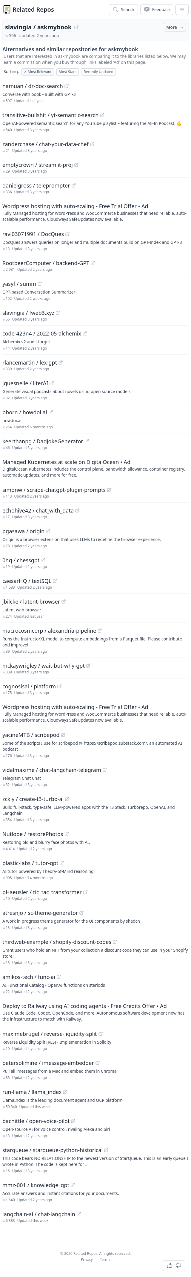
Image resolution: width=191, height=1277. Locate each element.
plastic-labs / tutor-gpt (30, 863)
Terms (105, 1259)
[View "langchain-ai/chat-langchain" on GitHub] (78, 1214)
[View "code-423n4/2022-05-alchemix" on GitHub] (84, 333)
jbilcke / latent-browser (31, 601)
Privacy (87, 1259)
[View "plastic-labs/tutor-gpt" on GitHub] (61, 863)
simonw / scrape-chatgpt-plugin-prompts (54, 489)
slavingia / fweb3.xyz (28, 312)
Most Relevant (38, 71)
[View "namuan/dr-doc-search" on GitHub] (66, 86)
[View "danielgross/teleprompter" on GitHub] (73, 185)
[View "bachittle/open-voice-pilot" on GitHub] (73, 1121)
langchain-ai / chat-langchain (38, 1214)
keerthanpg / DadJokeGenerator (42, 441)
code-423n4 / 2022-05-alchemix (41, 333)
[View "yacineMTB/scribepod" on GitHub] (63, 734)
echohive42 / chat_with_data (38, 510)
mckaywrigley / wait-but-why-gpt (43, 665)
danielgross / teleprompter (36, 185)
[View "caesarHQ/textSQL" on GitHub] (55, 580)
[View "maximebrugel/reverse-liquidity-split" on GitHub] (100, 1033)
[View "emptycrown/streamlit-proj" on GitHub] (76, 164)
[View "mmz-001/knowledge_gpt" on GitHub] (72, 1185)
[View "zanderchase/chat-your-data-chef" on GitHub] (92, 144)
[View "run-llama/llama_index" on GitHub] (65, 1091)
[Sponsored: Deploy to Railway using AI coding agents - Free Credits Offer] (95, 1012)
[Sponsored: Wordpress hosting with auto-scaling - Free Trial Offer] (95, 212)
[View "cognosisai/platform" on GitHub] (59, 686)
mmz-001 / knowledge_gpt (35, 1185)
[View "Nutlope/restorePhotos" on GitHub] (66, 834)
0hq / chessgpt (20, 560)
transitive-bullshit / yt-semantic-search (50, 115)
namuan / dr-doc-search (32, 86)
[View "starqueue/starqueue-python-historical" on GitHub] (106, 1150)
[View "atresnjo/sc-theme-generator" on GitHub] (81, 912)
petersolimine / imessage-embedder (48, 1062)
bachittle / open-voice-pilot (36, 1121)
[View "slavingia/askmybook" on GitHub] (76, 27)
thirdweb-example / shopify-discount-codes (56, 941)
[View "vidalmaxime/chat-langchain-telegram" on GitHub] (104, 769)
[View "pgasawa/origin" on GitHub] (48, 531)
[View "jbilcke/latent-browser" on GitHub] (63, 601)
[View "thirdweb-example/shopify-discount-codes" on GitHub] (115, 941)
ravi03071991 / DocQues (33, 234)
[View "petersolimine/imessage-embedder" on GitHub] (97, 1062)
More (175, 27)
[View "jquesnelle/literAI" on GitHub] (51, 383)
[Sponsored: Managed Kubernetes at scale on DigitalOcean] (95, 468)
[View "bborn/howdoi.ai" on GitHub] (50, 412)
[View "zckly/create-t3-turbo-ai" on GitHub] (67, 799)
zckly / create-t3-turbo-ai (33, 799)
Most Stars (68, 71)
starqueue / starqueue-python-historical (52, 1150)
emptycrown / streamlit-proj (37, 164)
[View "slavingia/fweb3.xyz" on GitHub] (58, 312)
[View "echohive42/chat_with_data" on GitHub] (77, 510)
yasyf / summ (19, 283)
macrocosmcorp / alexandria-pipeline (49, 630)
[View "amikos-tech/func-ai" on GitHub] (58, 976)
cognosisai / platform (29, 686)
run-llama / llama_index (31, 1091)
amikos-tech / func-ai (28, 976)
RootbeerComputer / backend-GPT (45, 263)
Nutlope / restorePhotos (32, 834)
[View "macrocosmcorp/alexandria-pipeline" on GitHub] (99, 630)
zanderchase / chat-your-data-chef (45, 144)
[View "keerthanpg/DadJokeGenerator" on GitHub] (86, 441)
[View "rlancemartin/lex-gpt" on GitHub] (60, 362)
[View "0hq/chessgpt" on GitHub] (43, 560)
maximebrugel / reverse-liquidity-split (49, 1033)
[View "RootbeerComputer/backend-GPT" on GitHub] (92, 263)
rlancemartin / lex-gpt (29, 362)
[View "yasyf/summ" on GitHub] (39, 283)
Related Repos (33, 9)
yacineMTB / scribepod (31, 734)
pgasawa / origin (23, 531)
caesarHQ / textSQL (26, 580)
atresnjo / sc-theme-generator (40, 912)
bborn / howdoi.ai (24, 412)
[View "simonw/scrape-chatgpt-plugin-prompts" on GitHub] (109, 489)
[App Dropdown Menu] (182, 9)
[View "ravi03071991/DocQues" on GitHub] (67, 234)
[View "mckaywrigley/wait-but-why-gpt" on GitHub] (88, 665)
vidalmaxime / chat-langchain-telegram (51, 769)
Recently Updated (98, 71)
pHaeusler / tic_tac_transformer (42, 892)
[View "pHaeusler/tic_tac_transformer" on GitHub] (85, 892)
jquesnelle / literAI (25, 383)
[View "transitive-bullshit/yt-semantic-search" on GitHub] (102, 115)
